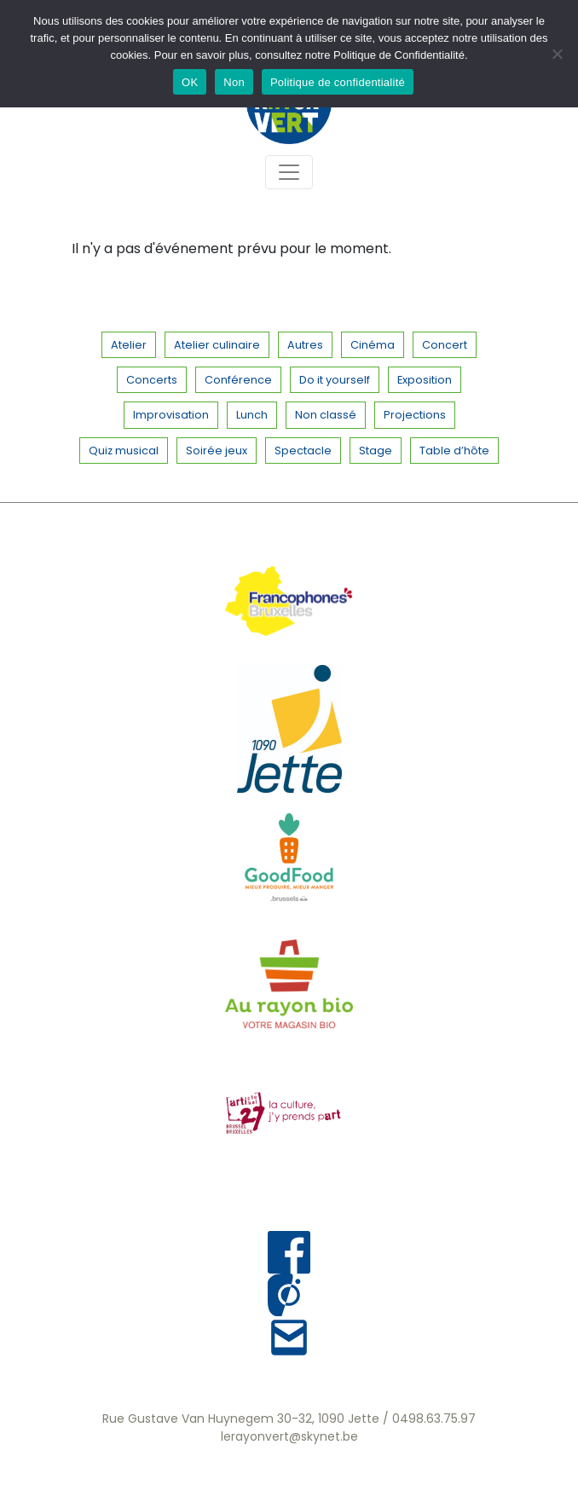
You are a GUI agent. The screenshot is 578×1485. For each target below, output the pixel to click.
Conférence (238, 380)
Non (234, 82)
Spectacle (303, 450)
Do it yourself (334, 380)
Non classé (325, 414)
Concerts (151, 380)
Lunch (252, 414)
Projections (415, 414)
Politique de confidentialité (337, 82)
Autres (305, 345)
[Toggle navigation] (289, 172)
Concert (444, 345)
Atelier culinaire (217, 345)
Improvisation (171, 414)
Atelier (129, 345)
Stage (375, 450)
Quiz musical (124, 450)
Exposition (424, 380)
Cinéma (372, 345)
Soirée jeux (216, 450)
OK (190, 82)
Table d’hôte (454, 450)
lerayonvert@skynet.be (289, 1436)
